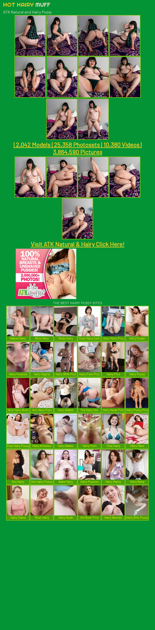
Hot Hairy (26, 4)
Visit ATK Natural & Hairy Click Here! (77, 244)
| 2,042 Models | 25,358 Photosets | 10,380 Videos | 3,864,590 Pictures (78, 148)
